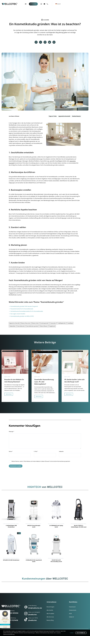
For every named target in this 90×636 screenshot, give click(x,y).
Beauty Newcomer (25, 323)
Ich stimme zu (81, 632)
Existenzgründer (44, 323)
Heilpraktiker (12, 326)
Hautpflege (70, 323)
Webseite (61, 451)
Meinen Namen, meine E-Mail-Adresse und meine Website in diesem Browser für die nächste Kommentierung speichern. (40, 461)
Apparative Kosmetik (64, 116)
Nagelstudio (52, 326)
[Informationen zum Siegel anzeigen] (5, 626)
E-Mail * (36, 451)
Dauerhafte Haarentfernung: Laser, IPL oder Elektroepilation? (44, 382)
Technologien (49, 351)
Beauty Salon (35, 323)
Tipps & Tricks (53, 116)
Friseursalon (53, 323)
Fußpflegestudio (61, 323)
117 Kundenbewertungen (5, 624)
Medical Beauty (76, 116)
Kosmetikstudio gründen (32, 326)
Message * (11, 431)
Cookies (72, 632)
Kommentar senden (15, 466)
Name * (11, 451)
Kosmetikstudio (21, 326)
